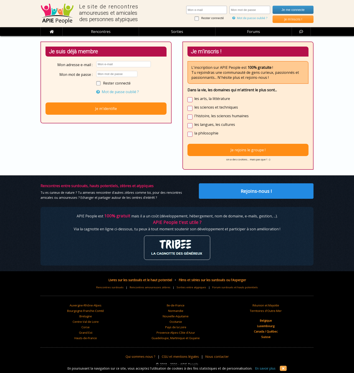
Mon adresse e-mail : (75, 64)
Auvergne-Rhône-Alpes (85, 305)
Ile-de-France (176, 305)
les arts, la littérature (212, 98)
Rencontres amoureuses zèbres (150, 287)
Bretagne (85, 316)
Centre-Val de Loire (86, 322)
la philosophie (206, 133)
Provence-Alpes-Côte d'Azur (176, 333)
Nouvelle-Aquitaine (176, 316)
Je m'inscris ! (293, 19)
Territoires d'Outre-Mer (266, 311)
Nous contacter (217, 356)
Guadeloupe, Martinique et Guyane (176, 338)
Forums (253, 31)
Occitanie (175, 322)
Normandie (175, 311)
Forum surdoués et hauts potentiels (235, 287)
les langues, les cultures (214, 124)
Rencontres (101, 31)
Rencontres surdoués (110, 287)
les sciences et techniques (216, 107)
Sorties (177, 31)
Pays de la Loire (175, 327)
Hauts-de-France (85, 338)
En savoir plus (265, 368)
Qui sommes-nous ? (140, 356)
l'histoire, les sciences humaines (221, 115)
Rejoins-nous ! (256, 191)
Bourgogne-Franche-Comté (85, 311)
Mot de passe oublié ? (249, 18)
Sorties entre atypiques (191, 287)
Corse (85, 327)
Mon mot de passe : (76, 74)
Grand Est (85, 333)
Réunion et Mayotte (266, 305)
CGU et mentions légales (180, 356)
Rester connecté (212, 18)
